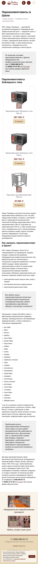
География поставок (21, 19)
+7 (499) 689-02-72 (24, 3)
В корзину (19, 121)
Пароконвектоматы (8, 21)
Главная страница (7, 19)
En (28, 3)
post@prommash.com (19, 546)
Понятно (31, 556)
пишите (26, 67)
